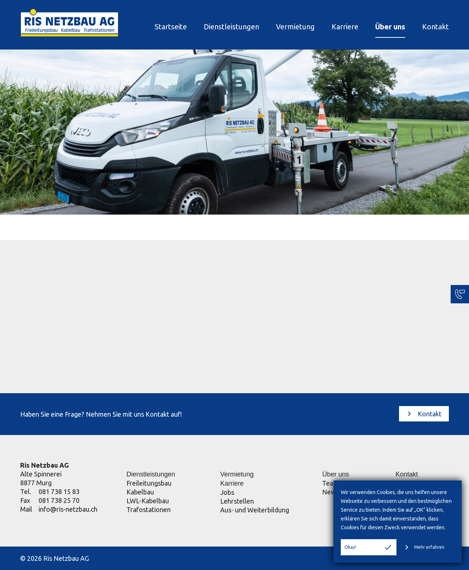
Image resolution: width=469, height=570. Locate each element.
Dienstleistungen (231, 26)
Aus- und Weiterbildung (254, 510)
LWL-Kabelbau (147, 500)
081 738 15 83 (59, 491)
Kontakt (435, 26)
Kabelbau (140, 492)
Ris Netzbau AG (44, 465)
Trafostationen (148, 509)
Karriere (345, 26)
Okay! (368, 547)
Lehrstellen (237, 501)
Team (330, 483)
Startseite (171, 26)
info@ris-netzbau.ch (67, 509)
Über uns (390, 26)
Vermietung (295, 26)
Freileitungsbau (148, 483)
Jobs (227, 492)
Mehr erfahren (423, 547)
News (330, 492)
